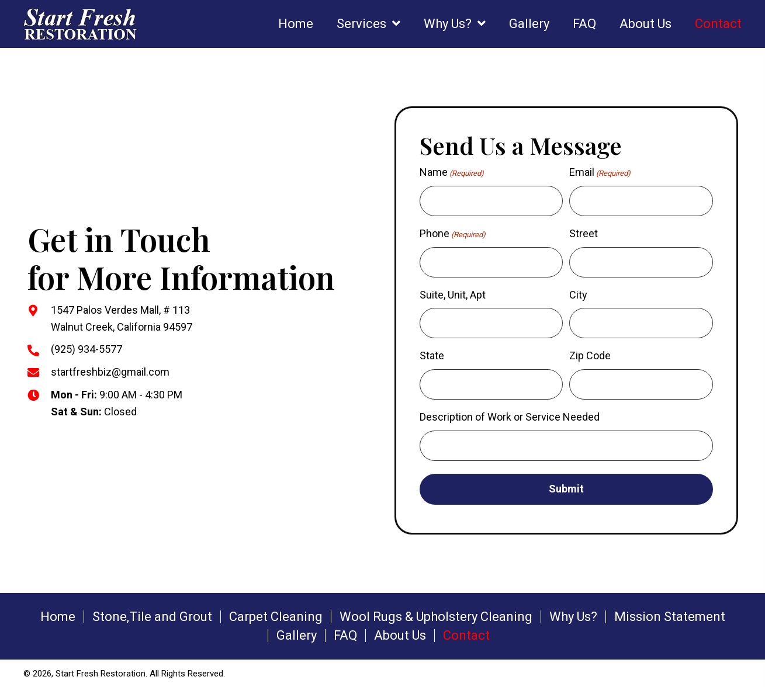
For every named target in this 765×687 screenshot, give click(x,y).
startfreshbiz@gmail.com (110, 371)
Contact (466, 634)
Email (600, 173)
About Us (400, 634)
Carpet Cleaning (276, 615)
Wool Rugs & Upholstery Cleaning (436, 615)
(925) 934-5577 (86, 349)
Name (452, 173)
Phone (453, 234)
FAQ (345, 634)
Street (583, 233)
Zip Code (590, 355)
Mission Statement (669, 615)
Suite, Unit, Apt (453, 294)
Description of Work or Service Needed (510, 416)
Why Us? (573, 615)
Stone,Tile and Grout (152, 615)
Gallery (296, 634)
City (578, 294)
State (432, 355)
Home (57, 615)
